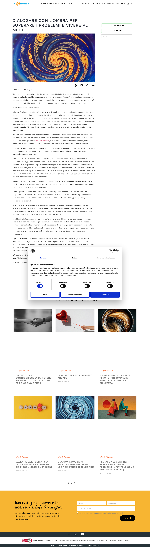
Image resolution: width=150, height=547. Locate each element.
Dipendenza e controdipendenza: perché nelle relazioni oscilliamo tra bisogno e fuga (33, 379)
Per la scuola (82, 4)
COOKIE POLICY (62, 545)
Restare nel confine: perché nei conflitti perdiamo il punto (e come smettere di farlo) (117, 465)
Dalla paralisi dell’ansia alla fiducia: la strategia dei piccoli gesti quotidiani (34, 464)
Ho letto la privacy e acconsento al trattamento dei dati (101, 513)
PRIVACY (53, 545)
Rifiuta (45, 294)
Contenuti (101, 4)
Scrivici (111, 4)
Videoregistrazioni (56, 4)
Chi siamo (120, 4)
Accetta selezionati (75, 294)
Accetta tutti (104, 294)
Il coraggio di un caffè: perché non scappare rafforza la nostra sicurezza (115, 379)
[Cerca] (127, 36)
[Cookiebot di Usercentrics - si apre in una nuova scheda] (110, 251)
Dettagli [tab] (75, 258)
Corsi (43, 4)
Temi (93, 4)
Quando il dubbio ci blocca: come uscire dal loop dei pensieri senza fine (76, 464)
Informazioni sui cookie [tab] (106, 258)
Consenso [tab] (44, 258)
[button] (76, 85)
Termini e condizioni (75, 545)
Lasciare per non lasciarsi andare (75, 376)
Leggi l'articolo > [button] (22, 387)
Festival (71, 4)
